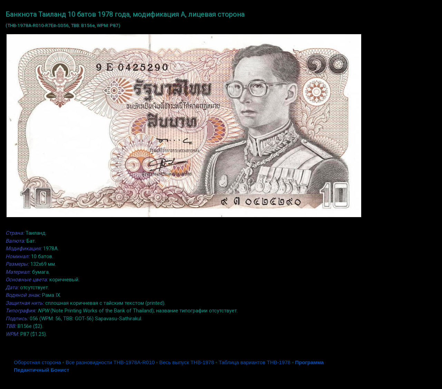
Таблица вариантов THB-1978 (254, 362)
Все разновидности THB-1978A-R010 (110, 362)
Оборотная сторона (37, 362)
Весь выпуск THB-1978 (186, 362)
